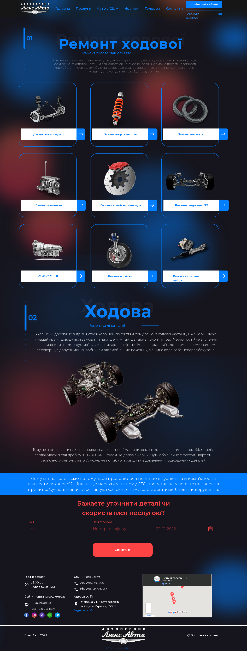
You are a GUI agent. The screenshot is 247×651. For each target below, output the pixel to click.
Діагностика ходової (48, 134)
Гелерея (152, 9)
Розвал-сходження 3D (191, 205)
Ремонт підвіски (120, 276)
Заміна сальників (190, 134)
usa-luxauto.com (43, 608)
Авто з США (107, 9)
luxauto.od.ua (41, 603)
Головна (62, 9)
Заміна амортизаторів (120, 134)
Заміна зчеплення (49, 205)
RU (220, 14)
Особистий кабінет (204, 4)
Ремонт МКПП (48, 276)
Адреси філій (83, 610)
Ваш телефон (102, 522)
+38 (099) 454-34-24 (93, 589)
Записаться (123, 549)
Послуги (83, 9)
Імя (31, 522)
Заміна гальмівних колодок (121, 205)
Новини (131, 9)
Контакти (174, 9)
